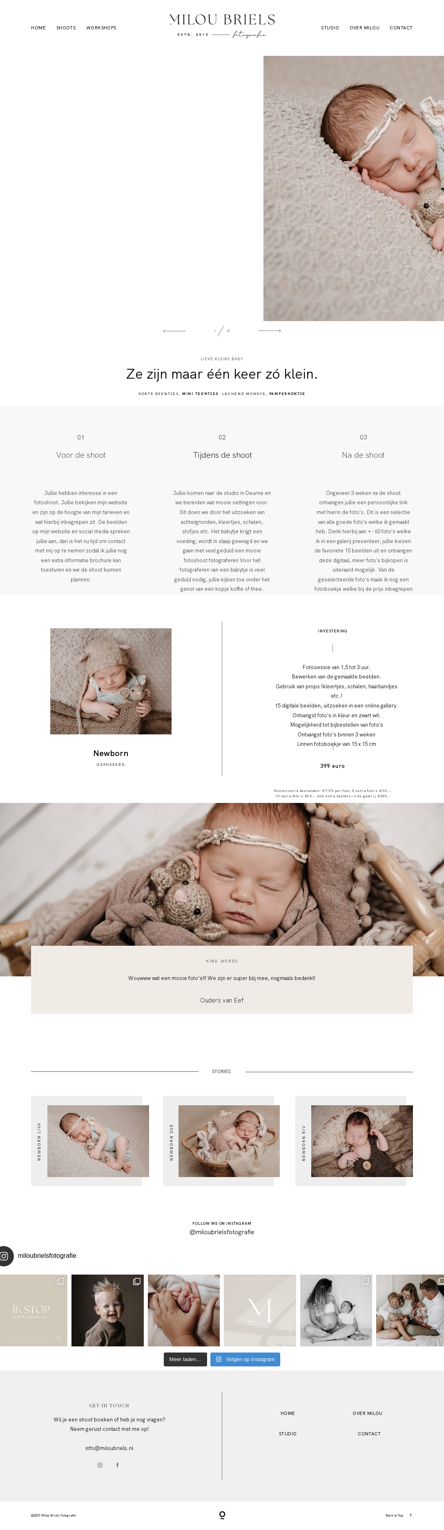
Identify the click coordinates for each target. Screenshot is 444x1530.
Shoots (66, 28)
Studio (330, 28)
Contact (401, 28)
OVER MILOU (367, 1413)
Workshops (101, 28)
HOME (288, 1413)
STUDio (288, 1434)
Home (38, 28)
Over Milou (364, 28)
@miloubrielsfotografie (222, 1232)
